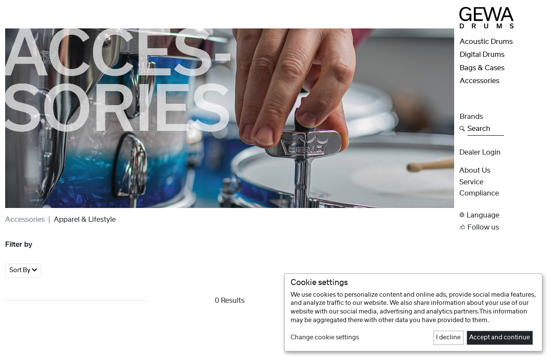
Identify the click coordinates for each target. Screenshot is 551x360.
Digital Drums (482, 54)
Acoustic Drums (486, 41)
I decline (448, 338)
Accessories (25, 219)
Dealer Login (480, 152)
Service (471, 182)
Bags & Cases (482, 68)
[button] (502, 215)
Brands (471, 116)
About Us (474, 170)
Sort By (23, 270)
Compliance (479, 193)
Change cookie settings (325, 338)
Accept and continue (499, 338)
